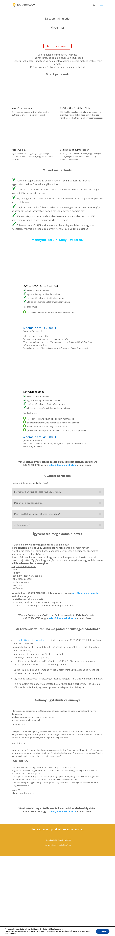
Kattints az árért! (57, 46)
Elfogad (103, 931)
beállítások (66, 931)
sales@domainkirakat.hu (63, 464)
